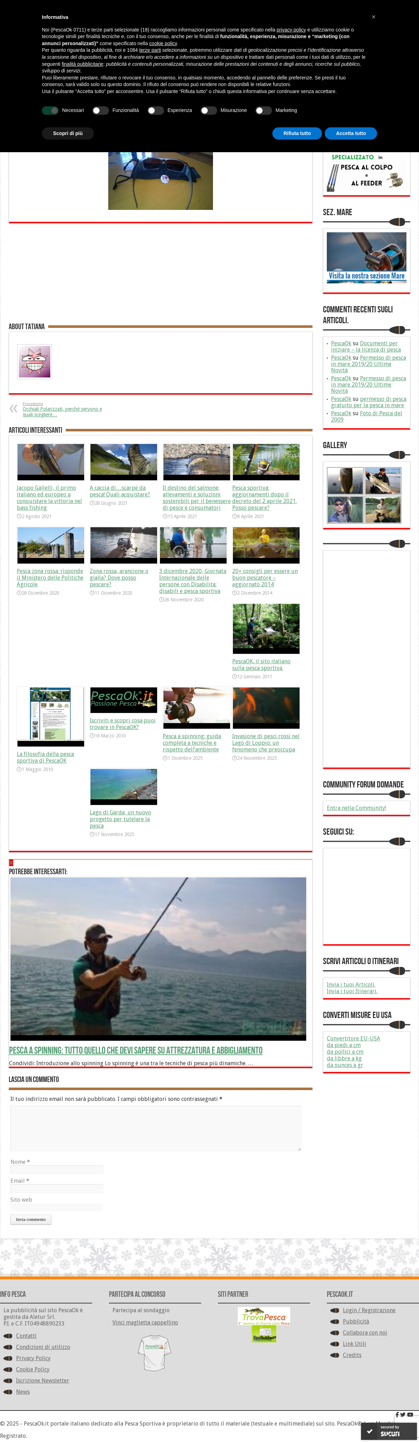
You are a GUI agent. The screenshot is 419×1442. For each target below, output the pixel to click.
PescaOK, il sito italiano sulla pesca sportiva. (261, 664)
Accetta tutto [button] (351, 133)
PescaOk (341, 343)
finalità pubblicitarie (82, 64)
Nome (20, 1162)
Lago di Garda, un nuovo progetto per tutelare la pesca (120, 819)
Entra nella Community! (356, 808)
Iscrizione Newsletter (42, 1380)
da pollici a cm (345, 1051)
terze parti (150, 50)
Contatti (26, 1336)
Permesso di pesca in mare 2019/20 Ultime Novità (368, 364)
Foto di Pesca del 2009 (366, 416)
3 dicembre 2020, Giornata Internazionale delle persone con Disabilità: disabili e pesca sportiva (192, 581)
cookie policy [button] (163, 43)
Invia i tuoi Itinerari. (352, 991)
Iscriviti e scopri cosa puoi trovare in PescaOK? (123, 723)
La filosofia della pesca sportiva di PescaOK (45, 757)
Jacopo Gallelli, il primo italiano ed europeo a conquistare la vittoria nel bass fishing (49, 498)
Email (19, 1181)
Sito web (21, 1199)
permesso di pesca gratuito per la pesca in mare (368, 402)
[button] (373, 16)
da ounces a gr (345, 1065)
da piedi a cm (344, 1045)
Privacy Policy (33, 1358)
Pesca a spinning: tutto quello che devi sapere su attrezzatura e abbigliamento (136, 1050)
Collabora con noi (365, 1332)
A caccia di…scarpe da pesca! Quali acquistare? (120, 491)
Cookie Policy (33, 1369)
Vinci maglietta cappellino (145, 1322)
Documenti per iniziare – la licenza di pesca (366, 346)
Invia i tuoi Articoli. (351, 984)
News (23, 1391)
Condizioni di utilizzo (43, 1347)
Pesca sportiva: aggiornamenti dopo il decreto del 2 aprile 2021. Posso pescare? (264, 498)
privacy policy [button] (291, 30)
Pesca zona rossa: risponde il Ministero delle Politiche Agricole (50, 578)
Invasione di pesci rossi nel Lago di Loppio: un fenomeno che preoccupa (266, 743)
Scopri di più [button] (68, 133)
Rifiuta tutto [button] (297, 133)
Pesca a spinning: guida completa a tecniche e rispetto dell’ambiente (192, 743)
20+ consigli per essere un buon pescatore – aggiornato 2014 (265, 578)
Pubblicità (356, 1321)
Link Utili (354, 1344)
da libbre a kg (344, 1058)
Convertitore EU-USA (353, 1038)
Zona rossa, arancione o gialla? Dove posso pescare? (119, 578)
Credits (352, 1355)
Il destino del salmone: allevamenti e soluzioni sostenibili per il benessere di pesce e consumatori (197, 498)
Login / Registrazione (369, 1310)
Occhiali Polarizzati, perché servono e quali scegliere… (65, 409)
